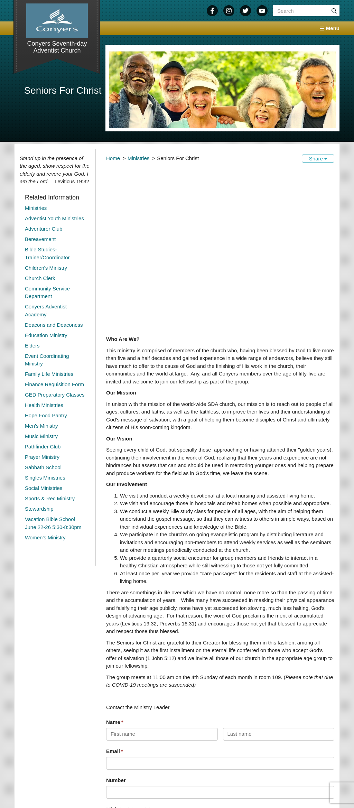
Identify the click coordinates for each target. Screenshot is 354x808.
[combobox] (220, 678)
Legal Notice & (311, 785)
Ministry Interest (127, 666)
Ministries (138, 158)
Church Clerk (40, 278)
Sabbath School (43, 467)
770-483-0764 (49, 790)
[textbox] (218, 678)
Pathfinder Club (42, 446)
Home (113, 158)
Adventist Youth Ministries (54, 218)
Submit (119, 726)
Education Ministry (46, 335)
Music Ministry (41, 436)
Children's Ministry (46, 268)
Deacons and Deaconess (54, 325)
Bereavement (40, 239)
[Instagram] (229, 10)
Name (113, 579)
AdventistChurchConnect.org (224, 790)
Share (318, 158)
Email (113, 608)
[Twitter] (245, 10)
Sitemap (286, 790)
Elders (32, 346)
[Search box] (306, 10)
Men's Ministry (41, 426)
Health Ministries (44, 405)
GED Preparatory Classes (55, 395)
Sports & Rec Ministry (50, 498)
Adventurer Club (43, 229)
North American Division (167, 790)
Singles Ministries (45, 478)
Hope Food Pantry (46, 415)
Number (116, 637)
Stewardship (39, 509)
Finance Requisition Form (54, 384)
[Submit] (333, 10)
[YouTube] (262, 10)
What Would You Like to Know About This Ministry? (169, 694)
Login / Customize (322, 790)
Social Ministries (43, 488)
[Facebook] (212, 10)
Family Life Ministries (49, 374)
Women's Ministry (45, 537)
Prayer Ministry (42, 457)
